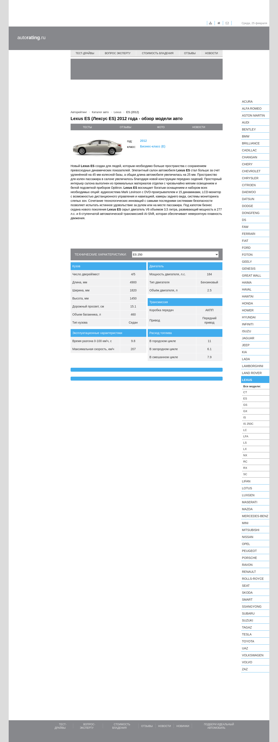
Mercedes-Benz (255, 516)
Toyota (248, 641)
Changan (249, 157)
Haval (247, 289)
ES (245, 398)
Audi (245, 122)
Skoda (247, 592)
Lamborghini (252, 366)
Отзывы (190, 53)
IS (244, 417)
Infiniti (247, 324)
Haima (247, 282)
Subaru (248, 613)
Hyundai (249, 317)
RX (245, 468)
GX (245, 411)
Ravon (247, 565)
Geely (247, 261)
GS (245, 404)
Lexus (247, 380)
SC (245, 474)
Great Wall (251, 275)
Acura (247, 101)
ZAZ (245, 669)
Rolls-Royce (253, 578)
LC (245, 430)
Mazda (247, 509)
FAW (245, 227)
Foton (247, 254)
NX (245, 455)
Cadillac (249, 150)
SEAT (246, 585)
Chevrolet (251, 171)
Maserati (249, 502)
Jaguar (248, 338)
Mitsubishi (250, 530)
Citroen (249, 185)
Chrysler (250, 178)
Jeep (246, 345)
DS (244, 220)
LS (245, 442)
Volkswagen (252, 655)
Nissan (247, 537)
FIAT (245, 240)
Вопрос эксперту (118, 53)
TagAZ (247, 627)
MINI (245, 523)
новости (198, 127)
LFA (245, 436)
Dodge (247, 206)
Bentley (249, 129)
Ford (246, 247)
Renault (249, 571)
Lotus (247, 488)
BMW (245, 136)
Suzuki (247, 620)
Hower (248, 310)
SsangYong (251, 606)
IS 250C (248, 423)
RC (245, 461)
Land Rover (252, 373)
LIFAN (246, 481)
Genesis (248, 268)
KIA (244, 352)
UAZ (245, 648)
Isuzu (246, 331)
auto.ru (31, 37)
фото (161, 127)
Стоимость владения (157, 53)
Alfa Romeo (251, 108)
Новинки (182, 726)
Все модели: (252, 386)
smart (247, 599)
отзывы (125, 127)
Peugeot (249, 551)
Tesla (247, 634)
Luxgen (248, 495)
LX (245, 449)
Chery (247, 164)
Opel (246, 544)
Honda (247, 303)
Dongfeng (251, 213)
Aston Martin (253, 115)
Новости (211, 53)
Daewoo (249, 192)
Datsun (248, 199)
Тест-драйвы (85, 53)
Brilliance (251, 143)
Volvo (247, 662)
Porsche (249, 558)
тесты (87, 127)
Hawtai (247, 296)
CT (245, 392)
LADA (246, 359)
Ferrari (248, 234)
